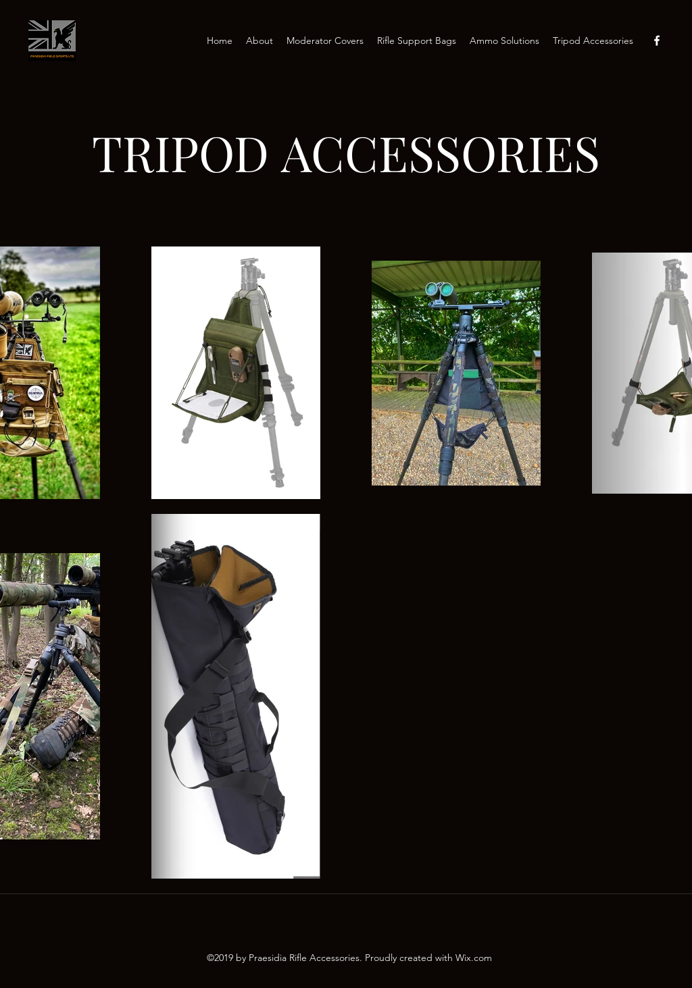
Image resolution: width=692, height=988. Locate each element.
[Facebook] (657, 40)
